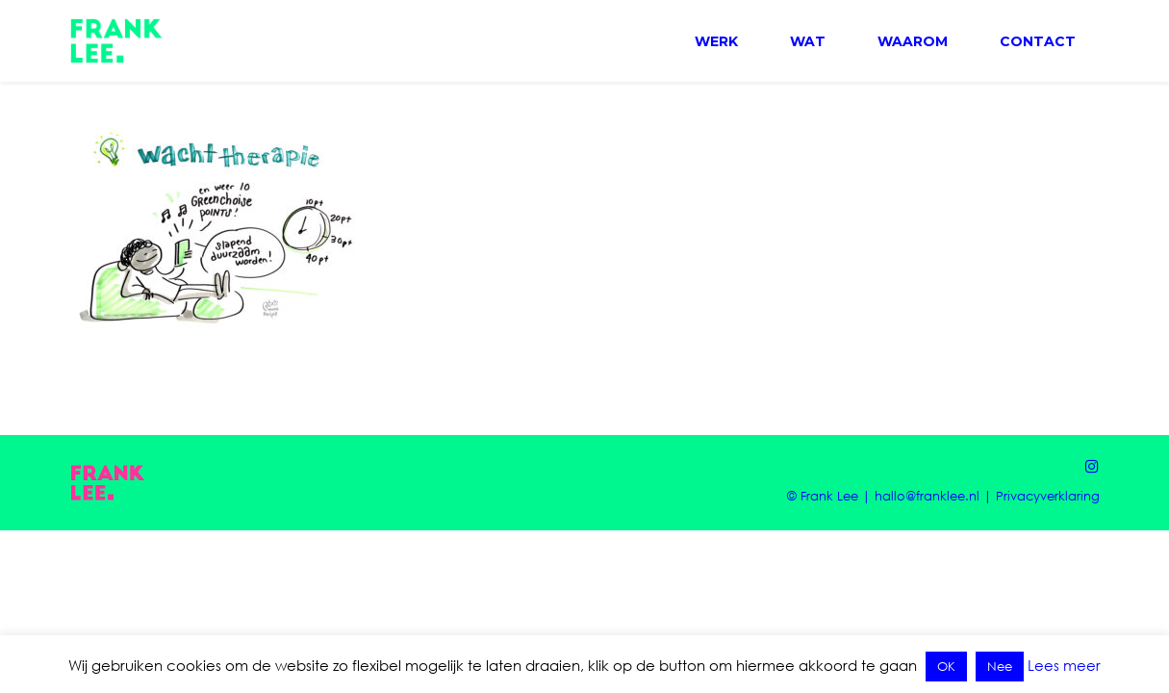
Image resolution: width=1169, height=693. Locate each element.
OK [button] (946, 666)
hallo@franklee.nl (927, 495)
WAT (808, 41)
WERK (716, 41)
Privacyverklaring (1048, 495)
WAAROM (912, 41)
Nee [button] (999, 666)
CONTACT (1038, 41)
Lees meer (1064, 665)
